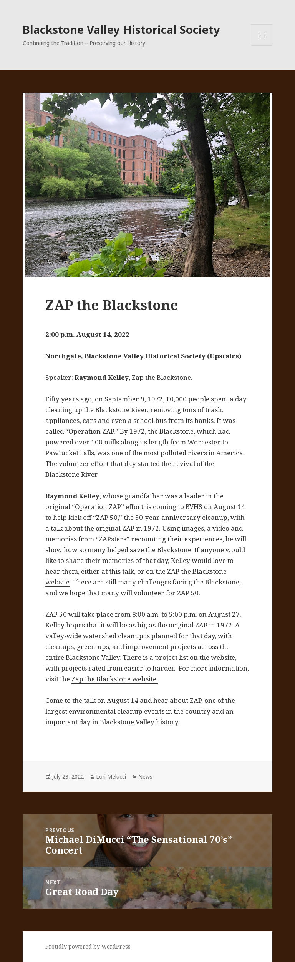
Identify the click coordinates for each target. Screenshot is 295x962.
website (57, 582)
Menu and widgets (261, 45)
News (145, 776)
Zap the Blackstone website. (114, 678)
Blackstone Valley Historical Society (121, 29)
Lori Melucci (111, 776)
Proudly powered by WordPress (88, 946)
